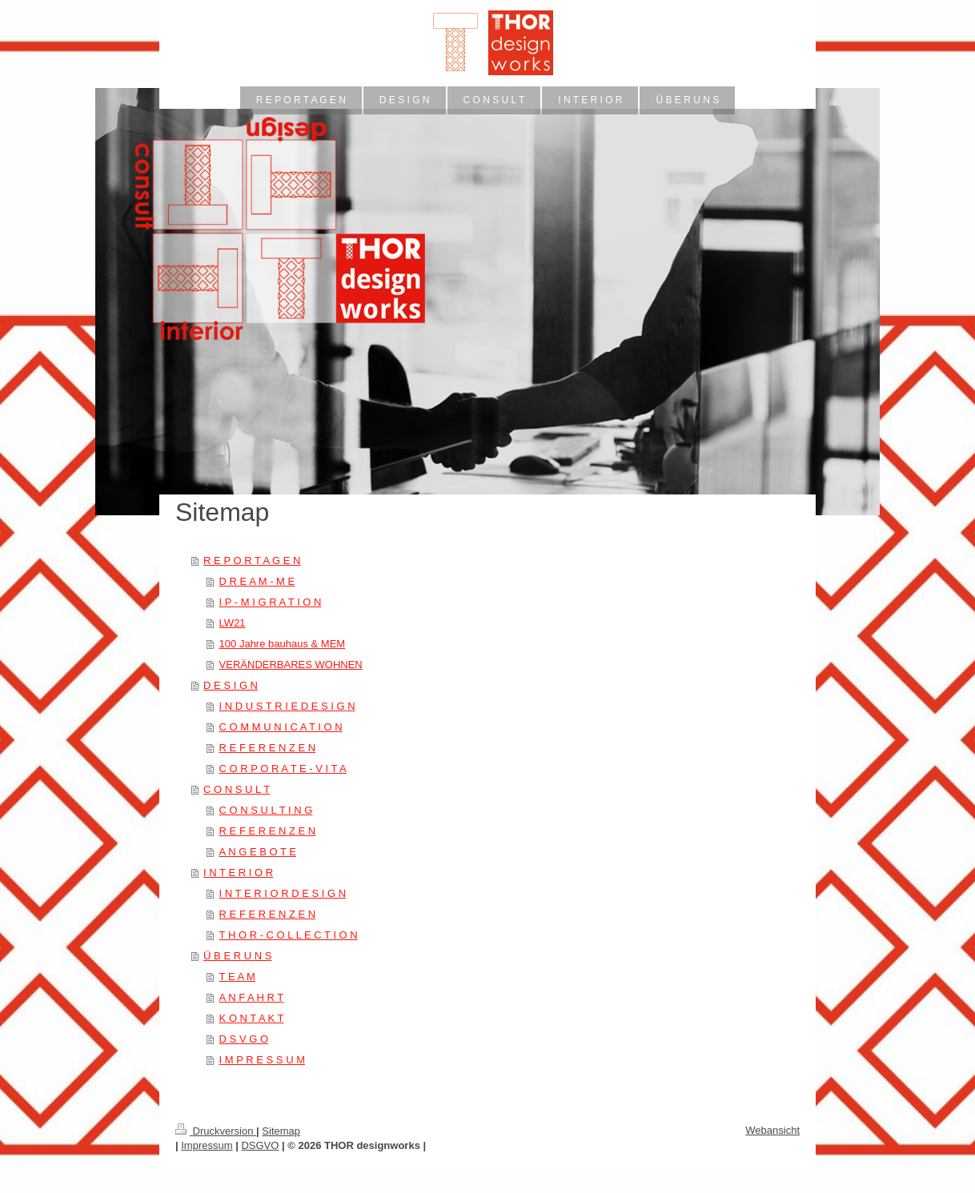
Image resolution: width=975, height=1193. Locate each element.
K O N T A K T (251, 1018)
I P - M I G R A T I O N (270, 602)
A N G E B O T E (257, 852)
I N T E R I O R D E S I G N (282, 893)
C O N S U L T (236, 789)
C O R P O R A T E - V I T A (283, 769)
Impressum (206, 1145)
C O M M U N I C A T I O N (281, 727)
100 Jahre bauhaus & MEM (282, 644)
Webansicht (772, 1130)
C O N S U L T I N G (266, 810)
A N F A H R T (251, 997)
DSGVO (260, 1145)
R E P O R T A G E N (251, 560)
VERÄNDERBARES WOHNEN (291, 665)
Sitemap (281, 1131)
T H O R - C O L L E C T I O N (288, 935)
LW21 (232, 623)
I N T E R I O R (238, 873)
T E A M (237, 977)
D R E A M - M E (257, 581)
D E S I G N (230, 685)
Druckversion (215, 1131)
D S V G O (243, 1039)
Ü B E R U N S (237, 956)
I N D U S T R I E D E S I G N (287, 706)
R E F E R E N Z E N (267, 748)
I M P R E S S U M (262, 1060)
